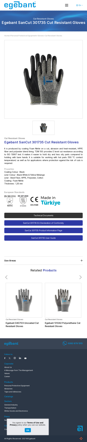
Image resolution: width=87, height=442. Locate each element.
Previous (6, 277)
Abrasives (8, 389)
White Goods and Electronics (16, 411)
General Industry (11, 405)
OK (27, 430)
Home (6, 36)
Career (7, 376)
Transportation (10, 408)
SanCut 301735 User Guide (43, 238)
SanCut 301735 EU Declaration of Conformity (43, 223)
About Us (8, 367)
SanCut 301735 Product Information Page (43, 230)
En (80, 5)
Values (7, 373)
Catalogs (8, 396)
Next (81, 277)
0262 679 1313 (73, 343)
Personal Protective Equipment (23, 36)
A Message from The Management (18, 370)
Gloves (41, 36)
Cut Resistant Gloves (53, 36)
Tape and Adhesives (12, 392)
